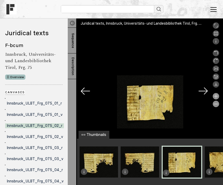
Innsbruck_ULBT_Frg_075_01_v (35, 115)
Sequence (73, 40)
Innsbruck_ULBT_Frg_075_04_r (35, 170)
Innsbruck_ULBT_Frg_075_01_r (34, 103)
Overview (17, 77)
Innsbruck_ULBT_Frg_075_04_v (35, 181)
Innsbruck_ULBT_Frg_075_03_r (35, 148)
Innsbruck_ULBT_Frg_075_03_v (35, 159)
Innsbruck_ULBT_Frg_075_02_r (34, 126)
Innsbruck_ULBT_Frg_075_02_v (35, 137)
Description (73, 66)
